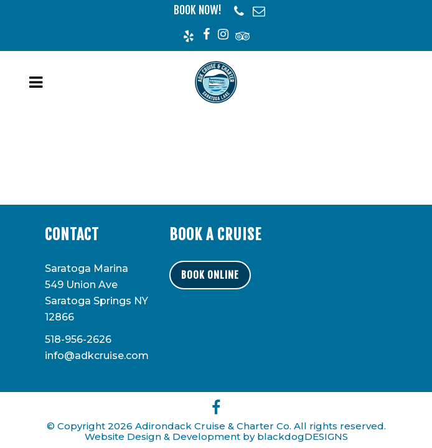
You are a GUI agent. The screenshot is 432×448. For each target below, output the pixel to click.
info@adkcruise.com (97, 356)
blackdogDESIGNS (302, 436)
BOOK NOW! (198, 10)
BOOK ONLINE (210, 275)
